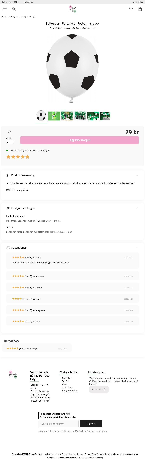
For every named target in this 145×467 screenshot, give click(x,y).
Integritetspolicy (70, 390)
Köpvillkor (66, 378)
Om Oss (65, 381)
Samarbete (67, 387)
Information (138, 2)
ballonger (18, 183)
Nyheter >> (28, 2)
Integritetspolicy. (99, 431)
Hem (4, 16)
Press (64, 384)
